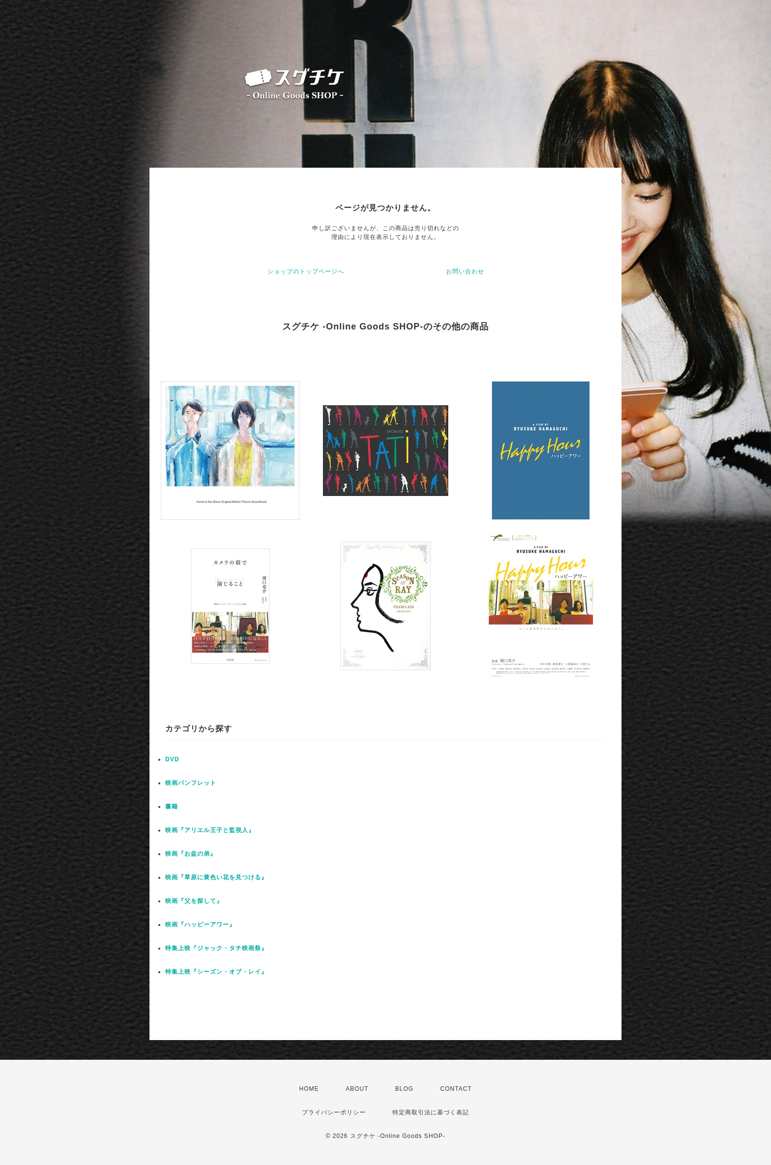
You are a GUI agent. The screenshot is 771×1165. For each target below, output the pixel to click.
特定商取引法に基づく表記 (430, 1112)
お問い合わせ (465, 271)
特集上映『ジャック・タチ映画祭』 (216, 948)
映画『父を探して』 (194, 900)
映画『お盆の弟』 (190, 853)
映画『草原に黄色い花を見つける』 (216, 877)
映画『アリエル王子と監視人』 (210, 830)
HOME (309, 1088)
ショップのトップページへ (305, 271)
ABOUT (357, 1088)
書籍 (171, 806)
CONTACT (456, 1088)
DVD (172, 759)
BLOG (404, 1088)
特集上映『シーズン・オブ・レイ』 (216, 971)
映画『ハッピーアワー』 (200, 924)
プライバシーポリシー (334, 1112)
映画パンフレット (190, 782)
